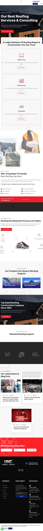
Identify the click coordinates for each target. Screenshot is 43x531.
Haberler (5, 496)
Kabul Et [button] (10, 528)
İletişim (4, 498)
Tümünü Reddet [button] (4, 528)
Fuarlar (4, 491)
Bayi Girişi (35, 3)
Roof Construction (9, 285)
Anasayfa (5, 485)
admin (12, 395)
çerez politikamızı (36, 525)
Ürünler (4, 489)
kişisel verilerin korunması (6, 526)
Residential (10, 282)
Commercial (26, 282)
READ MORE (21, 67)
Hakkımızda (5, 487)
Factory (6, 282)
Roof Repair (21, 111)
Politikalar (5, 494)
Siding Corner (21, 59)
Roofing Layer (21, 85)
